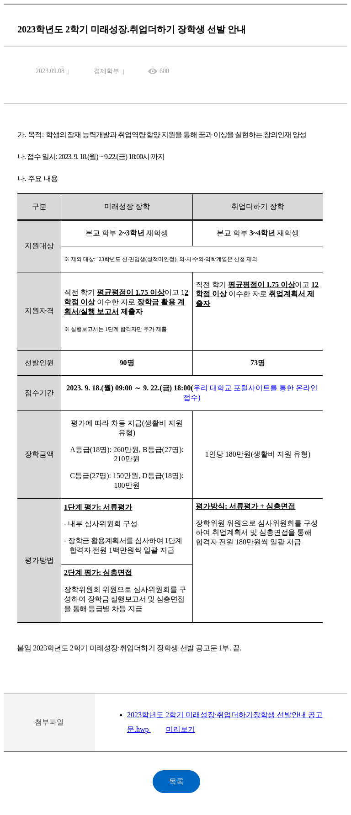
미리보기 (180, 729)
